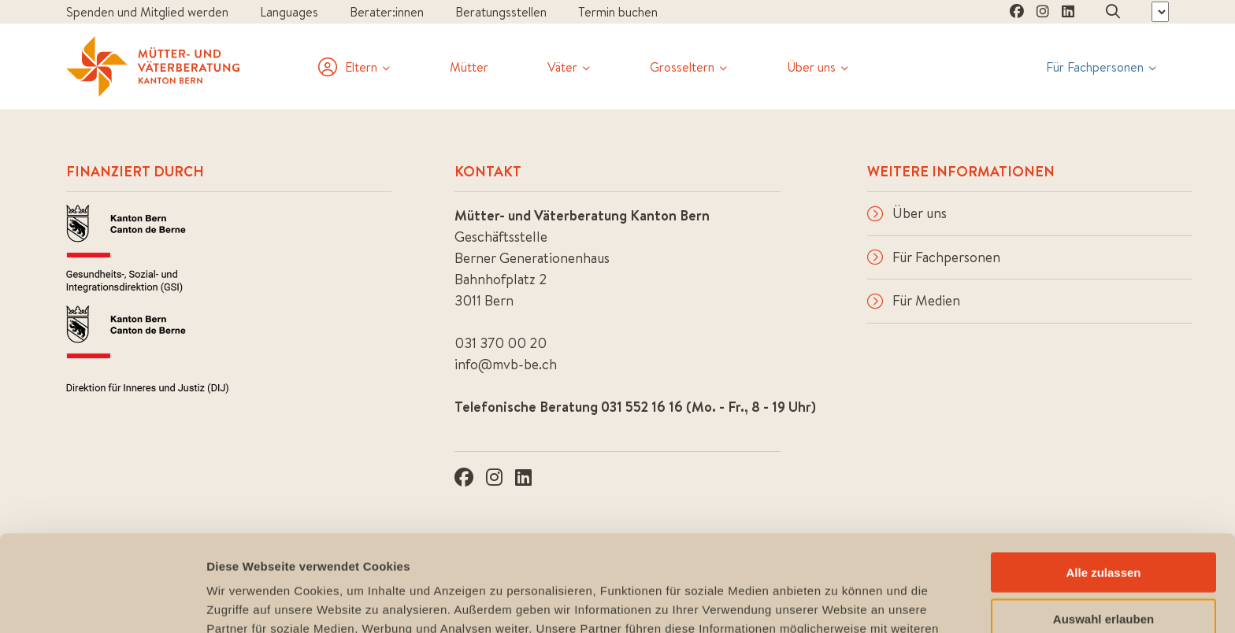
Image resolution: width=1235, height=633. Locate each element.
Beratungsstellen (501, 12)
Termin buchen (618, 12)
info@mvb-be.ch (505, 364)
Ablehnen (1103, 568)
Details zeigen (837, 602)
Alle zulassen (1103, 476)
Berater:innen (387, 12)
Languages (289, 12)
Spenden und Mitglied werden (147, 12)
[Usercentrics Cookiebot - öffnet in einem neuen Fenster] (102, 602)
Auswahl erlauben (1103, 522)
